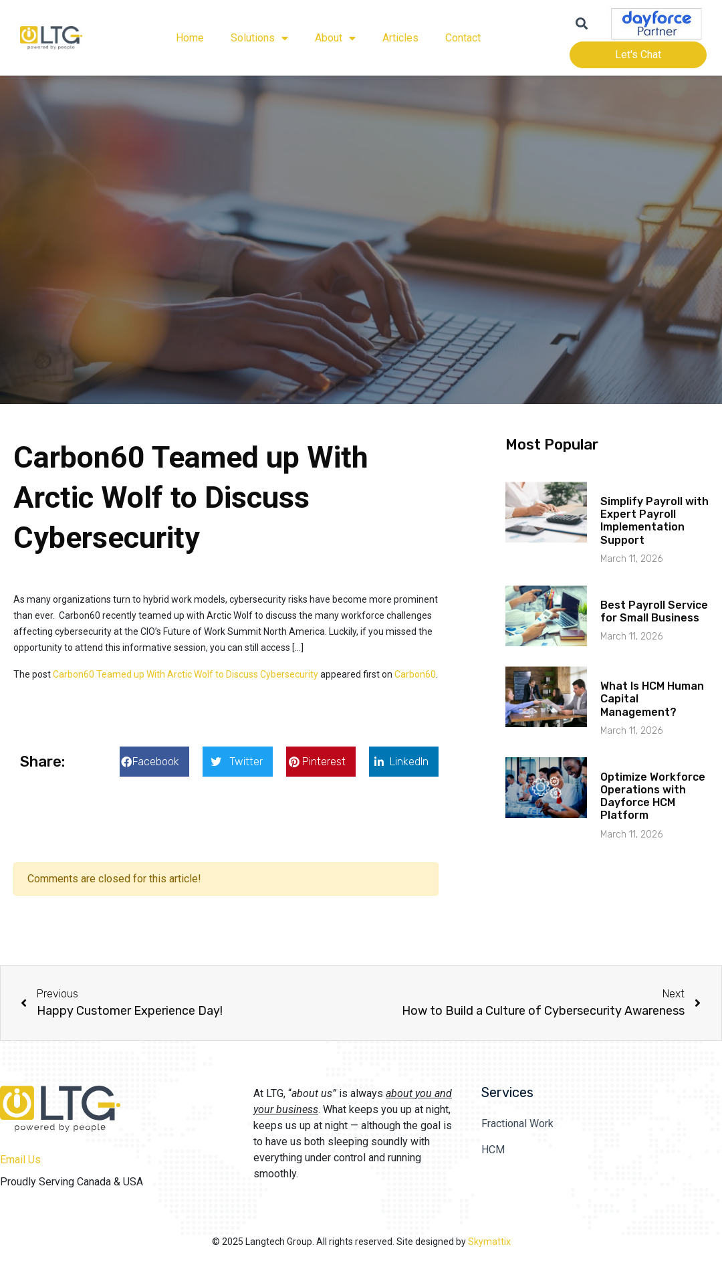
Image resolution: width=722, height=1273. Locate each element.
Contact (463, 37)
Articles (400, 37)
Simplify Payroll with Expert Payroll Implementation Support (654, 521)
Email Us (20, 1159)
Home (190, 37)
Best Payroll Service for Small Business (654, 611)
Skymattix (489, 1241)
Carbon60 (415, 674)
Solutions (259, 38)
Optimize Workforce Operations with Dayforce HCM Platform (652, 796)
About (335, 38)
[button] (154, 762)
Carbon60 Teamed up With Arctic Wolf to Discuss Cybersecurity (185, 674)
